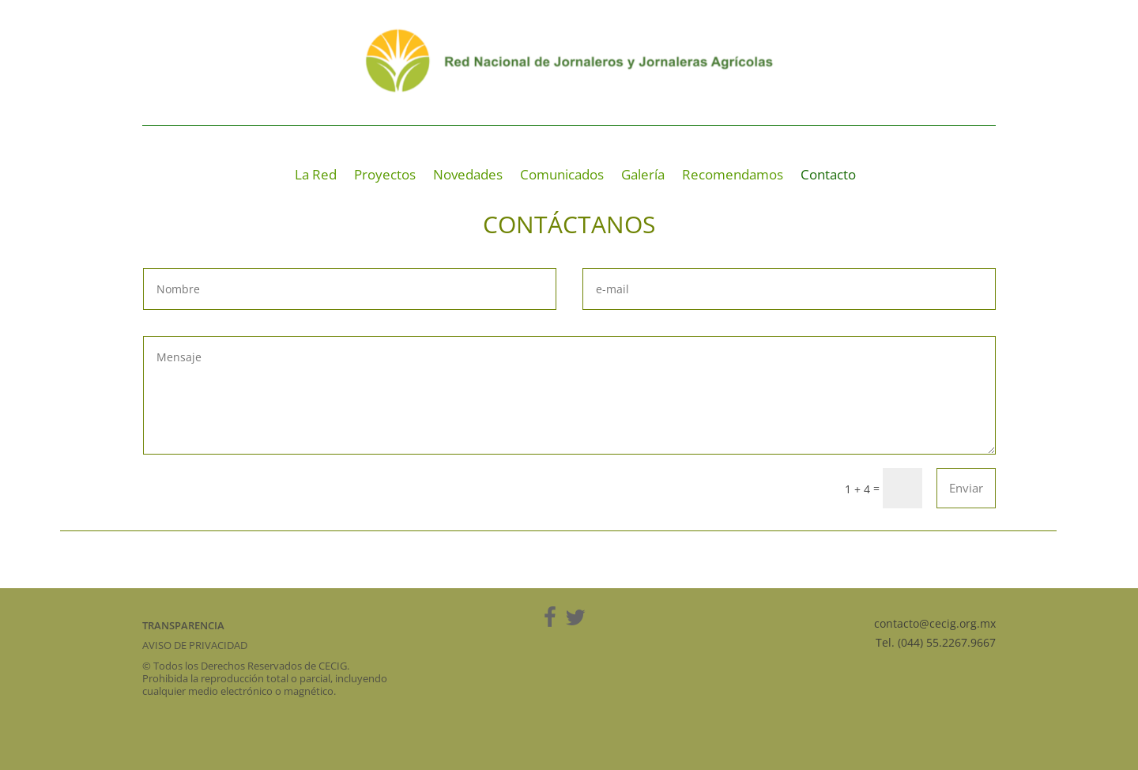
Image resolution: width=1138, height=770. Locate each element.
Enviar (966, 488)
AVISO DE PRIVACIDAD (194, 645)
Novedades (468, 176)
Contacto (828, 176)
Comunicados (562, 176)
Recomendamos (732, 176)
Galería (643, 176)
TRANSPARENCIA (183, 625)
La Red (316, 176)
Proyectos (385, 176)
